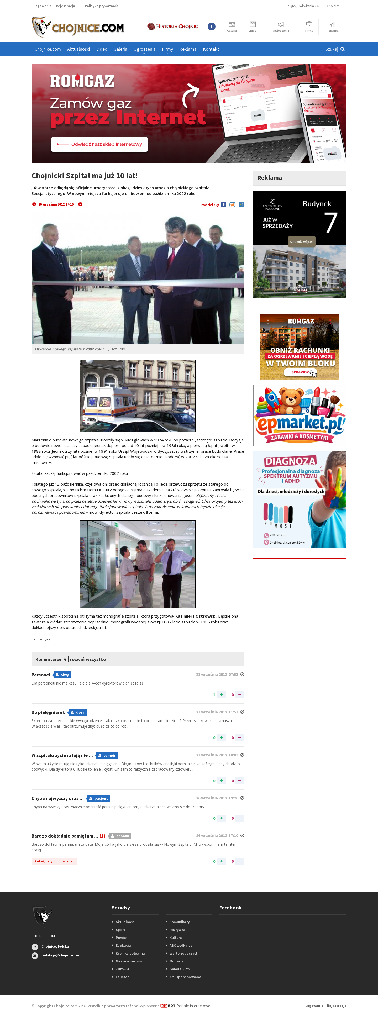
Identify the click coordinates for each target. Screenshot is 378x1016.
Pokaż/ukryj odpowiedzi (54, 861)
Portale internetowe (193, 1005)
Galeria (120, 49)
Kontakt (211, 49)
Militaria (176, 961)
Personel (41, 675)
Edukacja (123, 945)
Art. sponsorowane (185, 977)
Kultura (176, 937)
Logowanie (43, 6)
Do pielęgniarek (49, 712)
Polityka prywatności (102, 6)
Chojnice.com (48, 49)
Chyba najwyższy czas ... (58, 798)
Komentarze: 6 (54, 658)
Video (101, 49)
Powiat (121, 937)
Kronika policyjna (130, 953)
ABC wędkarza (181, 945)
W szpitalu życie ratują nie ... (62, 755)
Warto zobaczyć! (183, 953)
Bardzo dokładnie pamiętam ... (68, 836)
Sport (120, 929)
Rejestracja (65, 6)
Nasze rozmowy (128, 961)
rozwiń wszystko (98, 658)
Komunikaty (180, 921)
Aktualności (125, 921)
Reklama (188, 49)
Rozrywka (177, 929)
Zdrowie (122, 969)
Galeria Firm (180, 969)
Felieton (122, 977)
